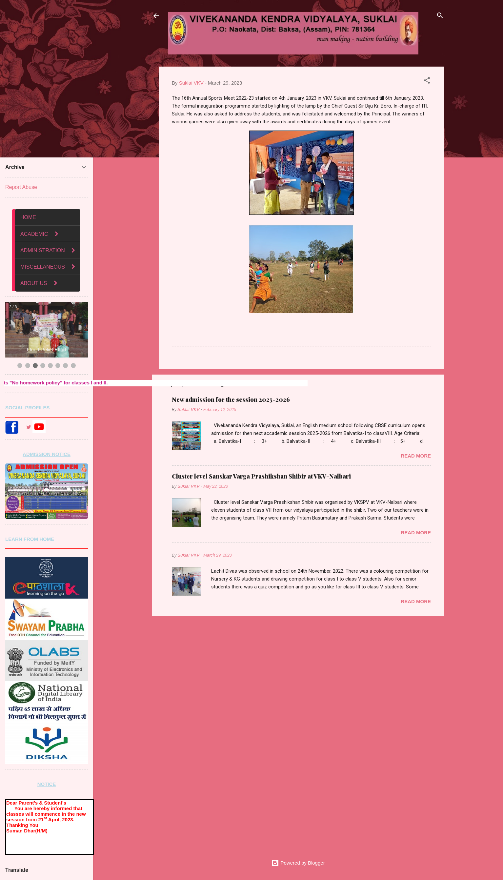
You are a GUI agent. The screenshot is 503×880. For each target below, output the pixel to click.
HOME (28, 217)
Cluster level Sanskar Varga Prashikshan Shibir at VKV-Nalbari (261, 476)
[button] (427, 81)
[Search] (440, 16)
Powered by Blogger (298, 863)
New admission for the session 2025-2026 (231, 399)
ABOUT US (33, 283)
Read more (416, 456)
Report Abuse (21, 187)
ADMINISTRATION (42, 250)
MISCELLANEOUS (42, 267)
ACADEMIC (35, 234)
